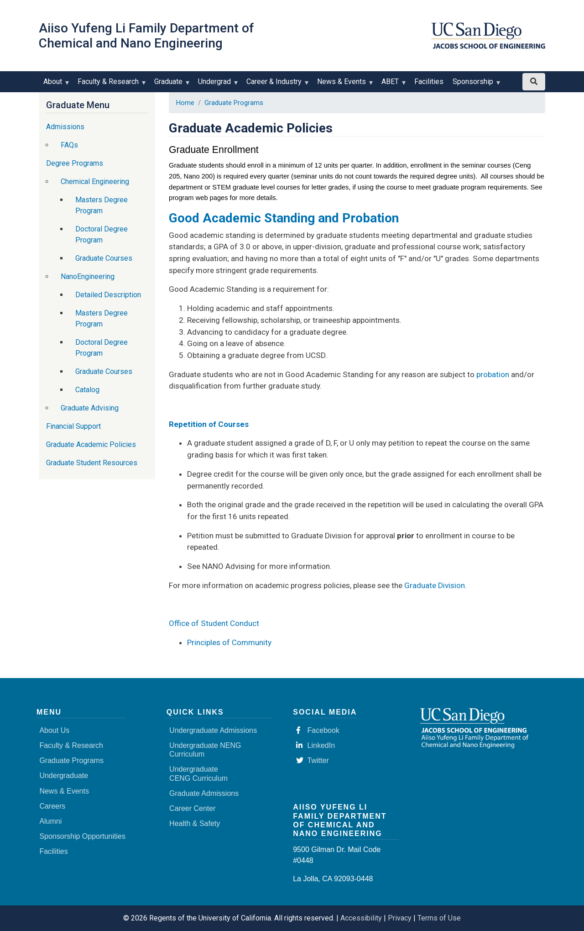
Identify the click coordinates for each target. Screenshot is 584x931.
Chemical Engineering (95, 181)
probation (492, 374)
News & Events (344, 84)
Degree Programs (74, 163)
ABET (392, 84)
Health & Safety (194, 823)
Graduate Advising (90, 408)
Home (185, 103)
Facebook (317, 730)
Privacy (400, 918)
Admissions (65, 126)
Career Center (192, 808)
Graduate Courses (103, 258)
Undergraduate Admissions (213, 730)
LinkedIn (315, 745)
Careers (52, 806)
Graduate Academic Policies (91, 444)
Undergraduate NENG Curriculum (205, 750)
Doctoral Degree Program (101, 234)
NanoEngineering (88, 276)
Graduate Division (434, 585)
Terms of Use (439, 918)
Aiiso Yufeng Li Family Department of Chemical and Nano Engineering (146, 36)
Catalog (87, 389)
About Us (54, 730)
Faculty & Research (110, 84)
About (55, 84)
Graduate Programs (233, 103)
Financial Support (73, 426)
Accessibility (361, 918)
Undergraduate (63, 775)
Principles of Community (229, 642)
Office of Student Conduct (214, 623)
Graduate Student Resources (91, 462)
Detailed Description (108, 294)
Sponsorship (475, 84)
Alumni (50, 821)
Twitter (312, 760)
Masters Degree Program (101, 205)
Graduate (170, 84)
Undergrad (216, 84)
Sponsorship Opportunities (82, 836)
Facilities (428, 81)
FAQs (69, 145)
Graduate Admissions (204, 793)
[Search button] (533, 81)
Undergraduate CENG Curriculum (198, 773)
